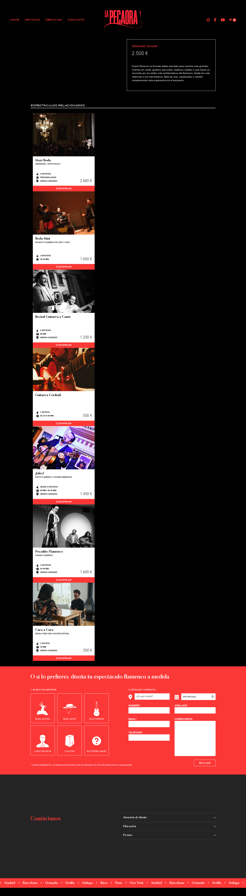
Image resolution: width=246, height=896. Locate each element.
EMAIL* (149, 722)
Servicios (53, 19)
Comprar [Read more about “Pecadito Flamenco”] (64, 579)
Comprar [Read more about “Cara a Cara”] (64, 658)
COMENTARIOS (195, 737)
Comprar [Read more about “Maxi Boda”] (64, 188)
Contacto (75, 19)
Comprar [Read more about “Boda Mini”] (64, 266)
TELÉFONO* (149, 736)
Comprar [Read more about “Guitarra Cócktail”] (64, 423)
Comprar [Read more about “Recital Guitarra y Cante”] (64, 344)
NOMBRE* (149, 709)
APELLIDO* (195, 709)
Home (14, 19)
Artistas (32, 19)
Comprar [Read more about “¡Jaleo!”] (64, 501)
